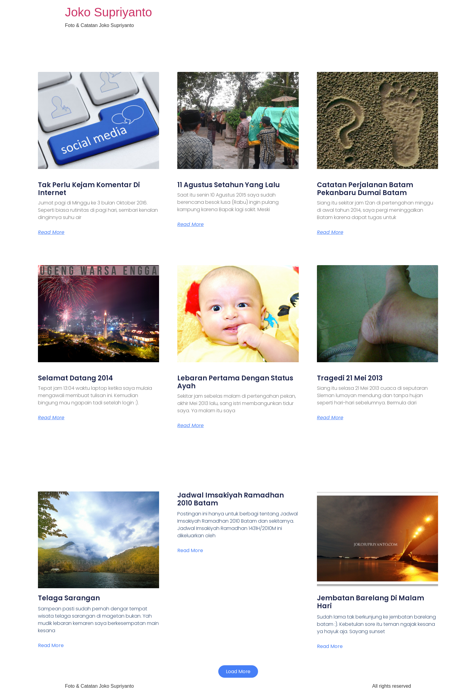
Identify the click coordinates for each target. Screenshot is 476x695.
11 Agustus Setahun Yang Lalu (228, 185)
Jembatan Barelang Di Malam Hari (370, 602)
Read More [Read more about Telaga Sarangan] (51, 645)
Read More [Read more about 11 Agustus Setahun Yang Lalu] (190, 224)
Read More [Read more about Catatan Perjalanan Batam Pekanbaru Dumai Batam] (330, 232)
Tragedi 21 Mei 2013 (349, 378)
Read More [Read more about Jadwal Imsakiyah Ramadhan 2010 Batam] (190, 550)
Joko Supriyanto (108, 12)
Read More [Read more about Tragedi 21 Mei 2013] (330, 417)
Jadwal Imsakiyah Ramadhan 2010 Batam (230, 499)
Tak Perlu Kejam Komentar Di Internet (89, 188)
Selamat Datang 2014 (75, 378)
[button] (238, 671)
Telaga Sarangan (69, 598)
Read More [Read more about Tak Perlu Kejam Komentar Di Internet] (51, 232)
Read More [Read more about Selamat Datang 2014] (51, 417)
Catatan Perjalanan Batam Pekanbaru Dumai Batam (365, 188)
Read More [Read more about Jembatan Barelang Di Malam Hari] (330, 646)
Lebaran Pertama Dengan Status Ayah (235, 382)
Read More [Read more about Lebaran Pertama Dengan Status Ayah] (190, 425)
